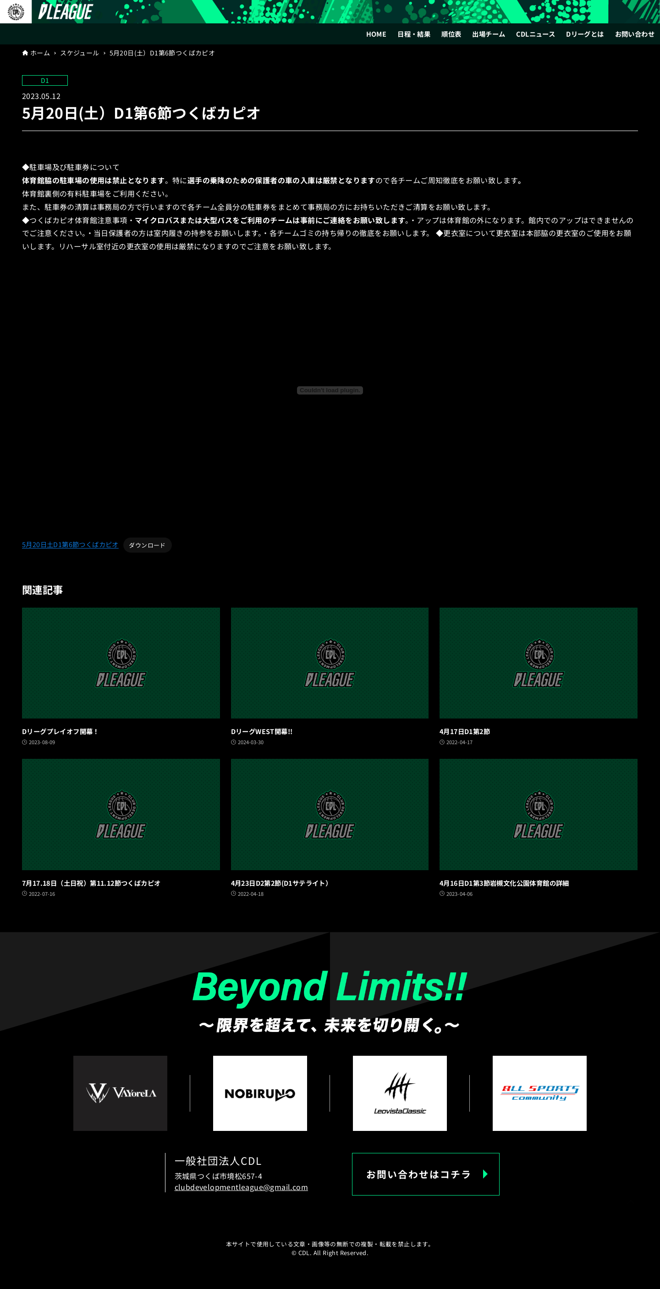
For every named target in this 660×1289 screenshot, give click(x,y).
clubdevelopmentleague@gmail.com (241, 1186)
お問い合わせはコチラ (419, 1174)
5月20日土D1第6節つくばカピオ (70, 544)
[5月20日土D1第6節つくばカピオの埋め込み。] (330, 390)
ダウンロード (147, 545)
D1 (45, 80)
